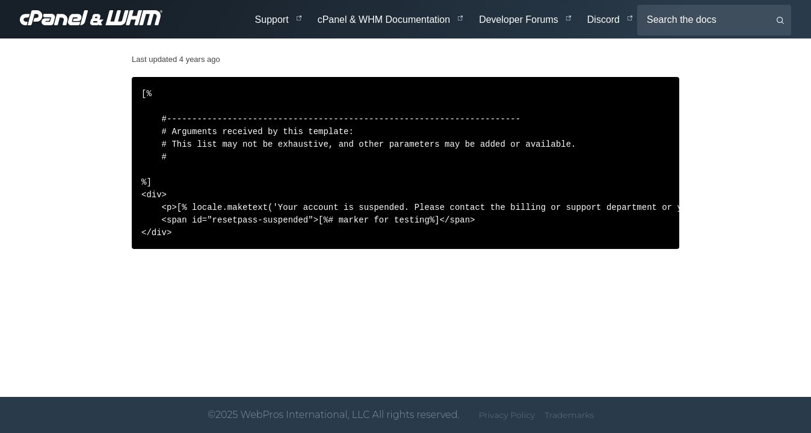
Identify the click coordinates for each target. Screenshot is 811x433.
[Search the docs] (714, 20)
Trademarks (569, 415)
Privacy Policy (507, 415)
